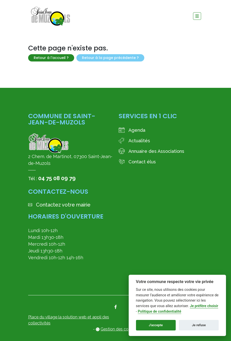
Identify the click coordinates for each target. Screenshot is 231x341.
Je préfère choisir (204, 306)
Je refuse (199, 325)
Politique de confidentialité (159, 311)
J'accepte (156, 325)
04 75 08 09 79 (57, 178)
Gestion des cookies (119, 329)
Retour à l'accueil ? (51, 57)
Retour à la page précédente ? (110, 57)
